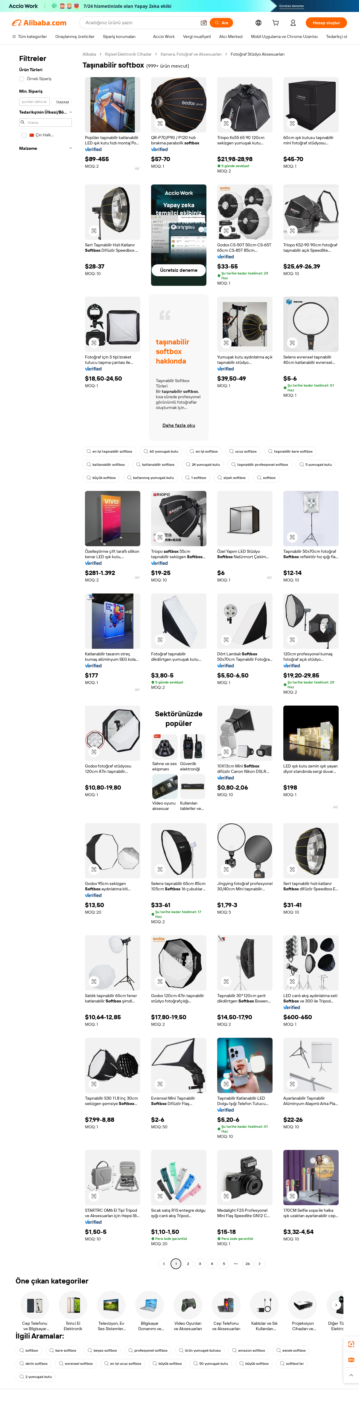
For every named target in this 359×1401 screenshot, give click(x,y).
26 (248, 1264)
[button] (203, 22)
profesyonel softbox (148, 1350)
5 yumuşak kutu (315, 464)
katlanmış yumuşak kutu (150, 477)
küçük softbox (101, 477)
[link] (351, 1344)
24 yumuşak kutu (203, 464)
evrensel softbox (76, 1363)
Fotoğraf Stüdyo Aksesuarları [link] (258, 54)
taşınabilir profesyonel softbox (259, 464)
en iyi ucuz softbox (122, 1363)
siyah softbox (231, 477)
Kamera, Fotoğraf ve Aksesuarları (191, 54)
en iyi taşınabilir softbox (109, 451)
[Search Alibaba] (140, 22)
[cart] (276, 23)
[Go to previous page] (164, 1263)
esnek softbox (291, 1350)
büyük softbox (167, 1363)
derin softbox (33, 1363)
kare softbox (62, 1350)
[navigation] (45, 660)
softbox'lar (292, 1363)
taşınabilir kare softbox (290, 451)
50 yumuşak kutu (210, 1363)
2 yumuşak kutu (35, 1376)
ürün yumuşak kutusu (200, 1350)
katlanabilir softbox (105, 464)
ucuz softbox (243, 451)
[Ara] (221, 23)
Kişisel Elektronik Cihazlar (128, 54)
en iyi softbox (204, 451)
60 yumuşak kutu (161, 451)
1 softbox (195, 477)
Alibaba (89, 54)
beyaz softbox (102, 1350)
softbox (266, 477)
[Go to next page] (259, 1263)
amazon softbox (248, 1350)
